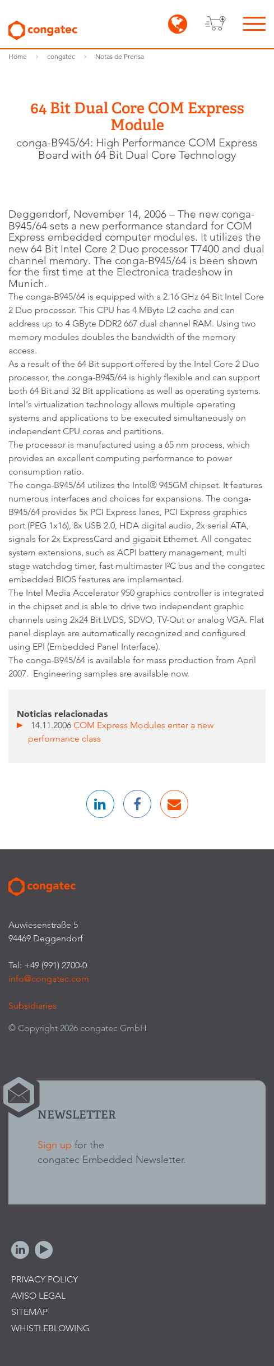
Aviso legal (38, 1295)
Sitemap (29, 1312)
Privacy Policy (44, 1279)
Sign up (55, 1144)
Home (17, 56)
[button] (100, 804)
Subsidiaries (32, 1005)
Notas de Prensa (119, 56)
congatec (61, 56)
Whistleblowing (50, 1328)
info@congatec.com (48, 978)
